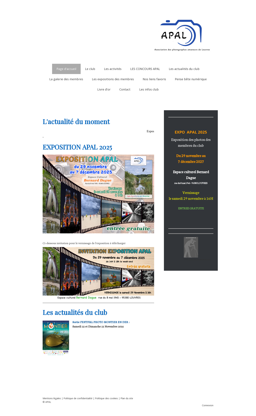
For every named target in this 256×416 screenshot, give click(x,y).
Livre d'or (104, 89)
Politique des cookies (106, 398)
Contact (124, 89)
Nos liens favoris (154, 79)
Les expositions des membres (113, 79)
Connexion (207, 405)
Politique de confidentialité (78, 398)
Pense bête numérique (191, 79)
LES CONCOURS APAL (145, 69)
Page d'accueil (66, 69)
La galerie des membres (66, 79)
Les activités (112, 69)
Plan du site (126, 398)
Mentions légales (52, 398)
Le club (90, 69)
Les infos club (149, 89)
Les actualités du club (184, 69)
